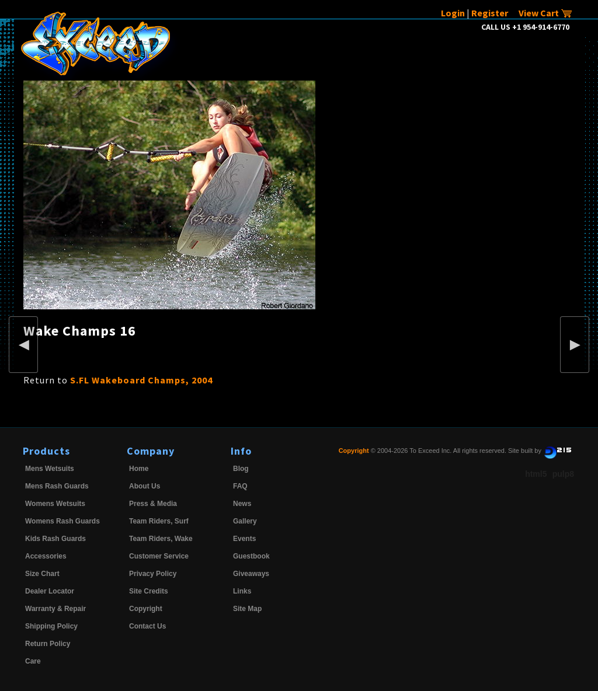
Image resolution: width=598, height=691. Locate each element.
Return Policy (47, 644)
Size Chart (42, 574)
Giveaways (251, 574)
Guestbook (251, 556)
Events (244, 539)
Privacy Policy (152, 574)
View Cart (545, 13)
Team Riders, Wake (161, 539)
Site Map (247, 609)
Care (33, 661)
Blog (241, 469)
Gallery (245, 521)
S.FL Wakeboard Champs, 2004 (141, 380)
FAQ (240, 486)
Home (138, 469)
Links (242, 591)
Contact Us (147, 626)
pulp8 (563, 474)
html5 (536, 474)
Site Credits (148, 591)
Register (489, 13)
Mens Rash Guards (57, 486)
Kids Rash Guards (55, 539)
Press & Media (153, 504)
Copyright (145, 609)
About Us (144, 486)
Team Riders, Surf (159, 521)
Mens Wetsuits (49, 469)
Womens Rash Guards (62, 521)
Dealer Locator (49, 591)
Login (453, 13)
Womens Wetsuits (55, 504)
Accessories (46, 556)
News (242, 504)
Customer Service (159, 556)
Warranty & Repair (55, 609)
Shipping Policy (51, 626)
